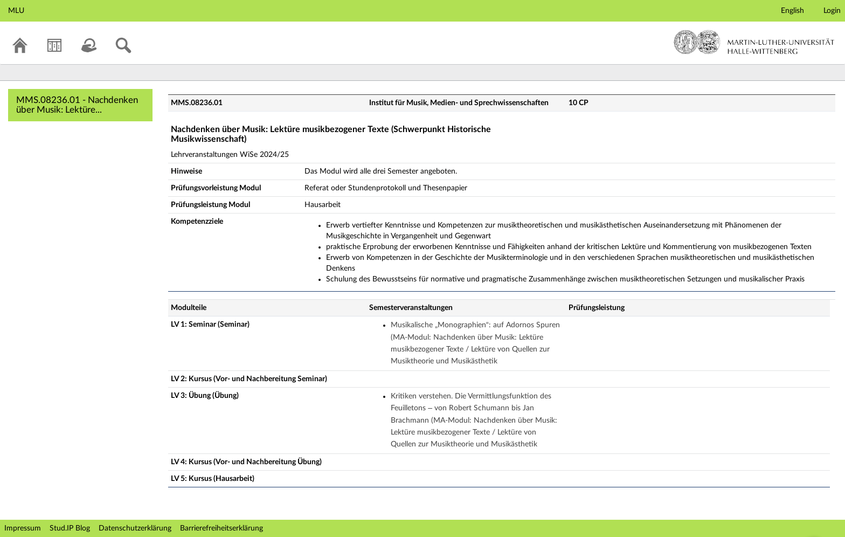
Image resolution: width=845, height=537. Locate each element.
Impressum (22, 528)
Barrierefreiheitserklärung (221, 528)
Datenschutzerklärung (135, 528)
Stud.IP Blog (70, 528)
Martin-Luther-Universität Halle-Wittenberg (754, 42)
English (792, 11)
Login (832, 11)
